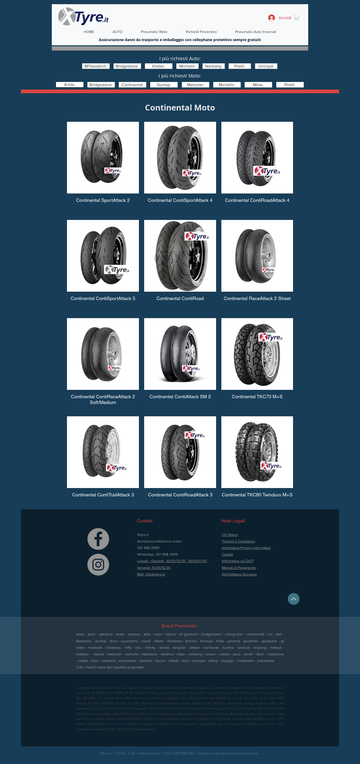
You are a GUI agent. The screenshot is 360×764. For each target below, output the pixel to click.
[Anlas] (69, 84)
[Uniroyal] (266, 66)
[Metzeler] (195, 84)
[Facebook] (98, 539)
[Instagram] (98, 564)
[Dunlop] (164, 84)
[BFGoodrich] (96, 66)
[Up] (294, 599)
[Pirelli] (240, 66)
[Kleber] (158, 66)
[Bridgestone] (127, 66)
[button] (297, 17)
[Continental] (132, 84)
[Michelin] (187, 66)
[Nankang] (214, 66)
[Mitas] (258, 84)
